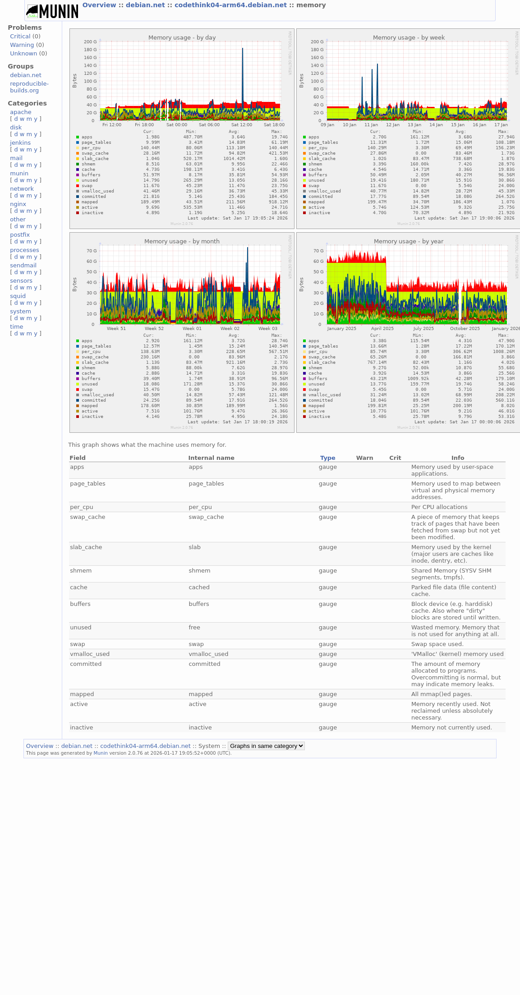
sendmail (23, 265)
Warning (22, 44)
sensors (21, 280)
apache (20, 112)
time (16, 326)
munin (19, 173)
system (20, 311)
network (22, 188)
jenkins (20, 142)
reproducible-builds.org (29, 87)
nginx (18, 204)
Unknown (23, 53)
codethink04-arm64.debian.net (232, 5)
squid (18, 296)
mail (16, 158)
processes (24, 250)
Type (328, 457)
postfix (20, 234)
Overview (101, 5)
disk (16, 127)
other (18, 219)
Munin (101, 753)
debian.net (146, 5)
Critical (20, 36)
